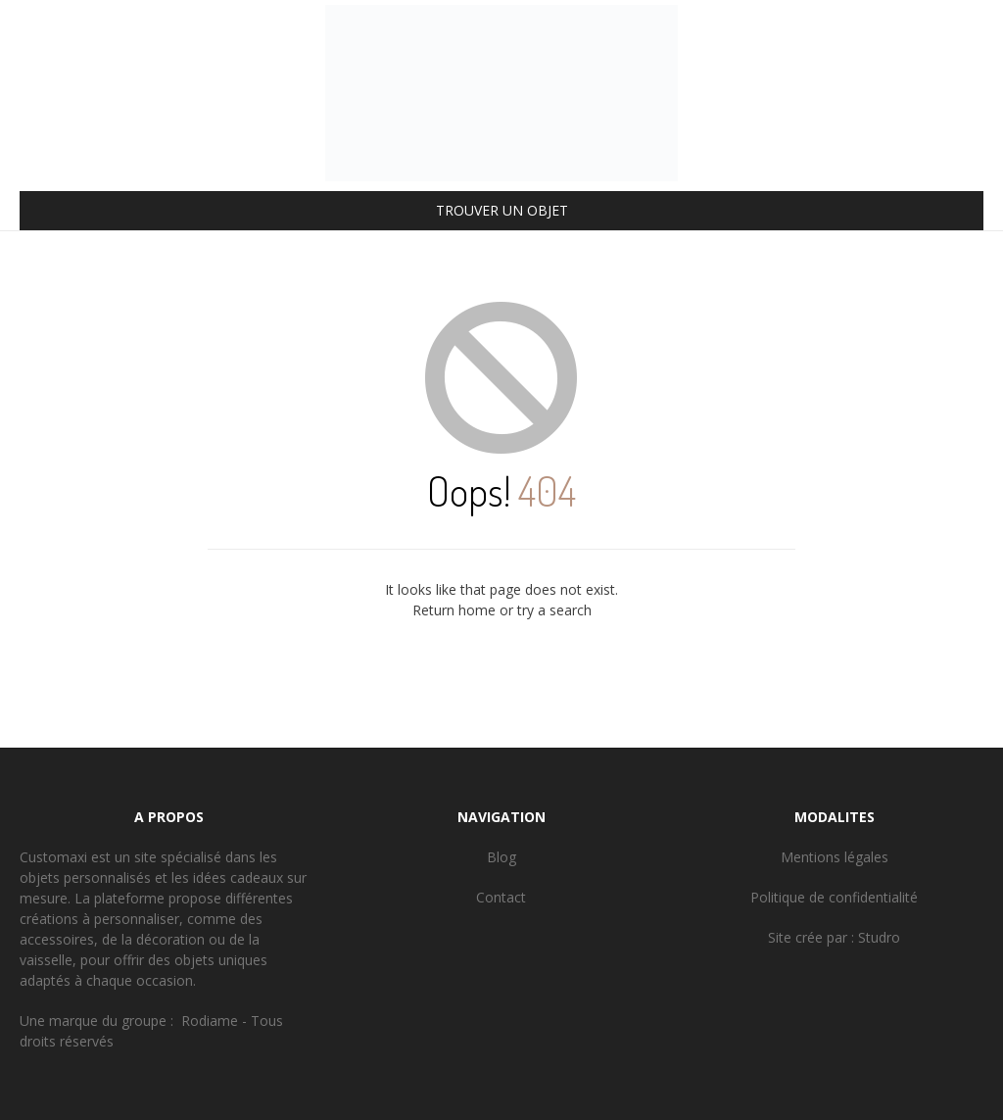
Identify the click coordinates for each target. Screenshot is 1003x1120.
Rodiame (209, 1020)
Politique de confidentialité (834, 897)
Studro (879, 937)
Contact (501, 897)
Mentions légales (834, 857)
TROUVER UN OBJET (502, 210)
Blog (501, 857)
